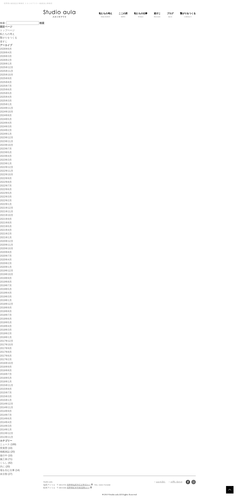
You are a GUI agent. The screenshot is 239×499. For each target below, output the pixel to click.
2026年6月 (6, 48)
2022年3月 (6, 196)
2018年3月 (6, 329)
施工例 (3, 459)
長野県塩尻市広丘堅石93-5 (78, 485)
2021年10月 (6, 215)
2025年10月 (6, 74)
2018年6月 (6, 318)
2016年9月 (6, 366)
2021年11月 (6, 211)
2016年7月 (6, 374)
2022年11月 (6, 170)
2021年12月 (6, 207)
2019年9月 (6, 278)
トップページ (7, 30)
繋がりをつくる (8, 37)
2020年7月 (6, 255)
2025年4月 (6, 96)
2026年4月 (6, 52)
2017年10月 (6, 344)
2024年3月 (6, 126)
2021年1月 (6, 237)
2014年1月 (6, 429)
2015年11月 (6, 385)
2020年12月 (6, 241)
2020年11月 (6, 244)
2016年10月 (6, 363)
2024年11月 (6, 108)
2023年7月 (6, 148)
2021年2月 (6, 233)
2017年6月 (6, 355)
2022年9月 (6, 178)
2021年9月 (6, 218)
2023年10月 (6, 145)
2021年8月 (6, 222)
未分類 (3, 474)
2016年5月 (6, 377)
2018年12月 (6, 303)
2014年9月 (6, 411)
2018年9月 (6, 307)
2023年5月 (6, 152)
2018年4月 (6, 326)
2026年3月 (6, 56)
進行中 (3, 455)
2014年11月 (6, 407)
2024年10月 (6, 111)
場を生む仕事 (7, 470)
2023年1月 (6, 163)
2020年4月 (6, 259)
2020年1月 (6, 266)
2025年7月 (6, 85)
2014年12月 (6, 403)
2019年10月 (6, 274)
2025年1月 (6, 104)
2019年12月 (6, 270)
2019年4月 (6, 292)
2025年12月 (6, 67)
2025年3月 (6, 100)
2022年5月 (6, 192)
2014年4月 (6, 422)
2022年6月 (6, 189)
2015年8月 (6, 388)
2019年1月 (6, 300)
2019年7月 (6, 285)
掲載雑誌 (5, 451)
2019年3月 (6, 296)
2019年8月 (6, 281)
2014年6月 (6, 418)
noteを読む (161, 482)
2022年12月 (6, 167)
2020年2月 (6, 263)
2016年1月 (6, 381)
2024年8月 (6, 115)
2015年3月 (6, 396)
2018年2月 (6, 333)
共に (2, 466)
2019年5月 (6, 289)
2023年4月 (6, 156)
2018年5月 (6, 322)
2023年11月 (6, 141)
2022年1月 (6, 204)
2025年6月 (6, 89)
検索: (2, 23)
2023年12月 (6, 137)
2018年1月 (6, 337)
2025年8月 (6, 82)
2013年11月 (6, 437)
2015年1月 (6, 400)
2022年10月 (6, 174)
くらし (3, 462)
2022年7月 (6, 185)
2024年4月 (6, 122)
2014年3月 (6, 425)
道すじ (3, 41)
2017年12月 (6, 340)
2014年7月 (6, 414)
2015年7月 (6, 392)
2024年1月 (6, 133)
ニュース (5, 444)
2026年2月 (6, 60)
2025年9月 (6, 78)
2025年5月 (6, 93)
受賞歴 (3, 448)
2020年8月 (6, 252)
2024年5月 (6, 119)
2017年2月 (6, 359)
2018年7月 (6, 314)
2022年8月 (6, 181)
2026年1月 (6, 63)
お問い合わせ (176, 482)
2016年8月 (6, 370)
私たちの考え (7, 34)
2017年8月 (6, 351)
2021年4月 (6, 229)
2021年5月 (6, 226)
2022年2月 (6, 200)
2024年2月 (6, 130)
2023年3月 (6, 159)
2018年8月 (6, 311)
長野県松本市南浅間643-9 (78, 488)
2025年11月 (6, 71)
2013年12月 (6, 433)
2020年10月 (6, 248)
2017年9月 (6, 348)
